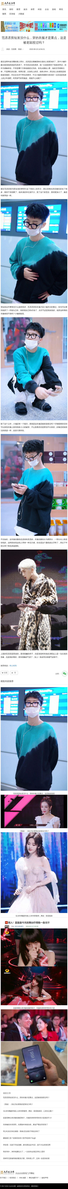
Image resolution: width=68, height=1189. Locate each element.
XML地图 (22, 1178)
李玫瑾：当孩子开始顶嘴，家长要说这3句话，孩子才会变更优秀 (26, 1145)
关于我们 (3, 1178)
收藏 (5, 673)
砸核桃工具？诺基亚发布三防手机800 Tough (19, 1138)
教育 (18, 9)
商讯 (61, 9)
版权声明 (45, 1178)
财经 (11, 9)
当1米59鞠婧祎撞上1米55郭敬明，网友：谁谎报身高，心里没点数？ (28, 1111)
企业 (47, 9)
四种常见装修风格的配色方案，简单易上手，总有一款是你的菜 (26, 1158)
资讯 (4, 9)
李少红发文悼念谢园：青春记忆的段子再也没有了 (21, 1131)
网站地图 (32, 1178)
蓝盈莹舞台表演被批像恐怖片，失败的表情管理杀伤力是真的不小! (27, 1118)
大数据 (21, 14)
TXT (37, 1178)
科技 (40, 9)
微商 (4, 14)
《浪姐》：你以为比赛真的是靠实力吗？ (18, 1104)
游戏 (54, 9)
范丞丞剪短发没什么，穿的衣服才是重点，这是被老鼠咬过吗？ (26, 1097)
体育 (33, 9)
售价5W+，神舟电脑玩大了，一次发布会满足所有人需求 (24, 1152)
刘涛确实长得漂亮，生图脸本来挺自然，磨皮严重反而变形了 (25, 1124)
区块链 (12, 14)
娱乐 (25, 9)
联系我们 (13, 1178)
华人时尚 (13, 666)
